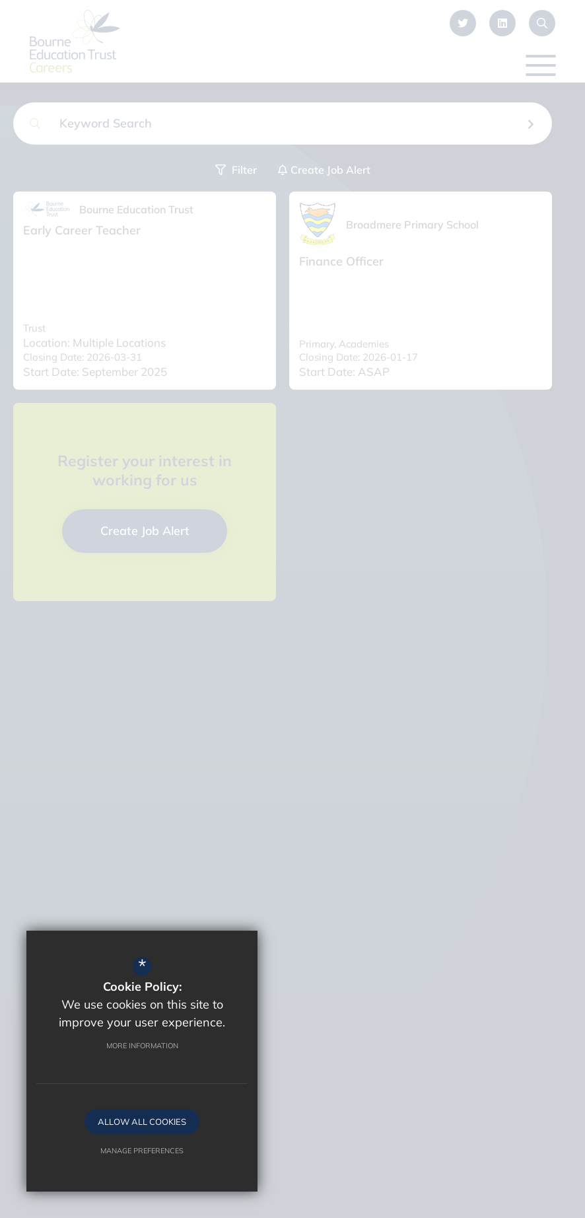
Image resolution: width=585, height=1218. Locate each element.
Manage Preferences (142, 1150)
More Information (142, 1045)
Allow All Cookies (142, 1121)
